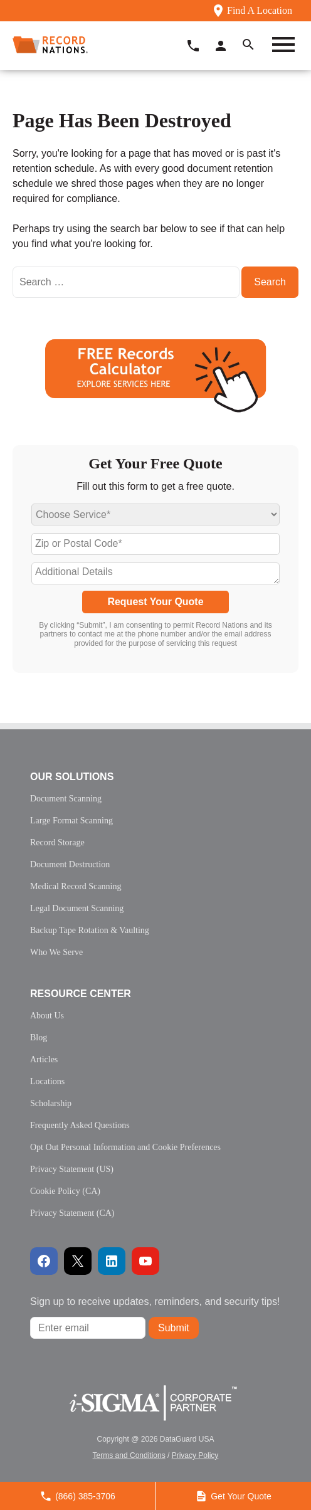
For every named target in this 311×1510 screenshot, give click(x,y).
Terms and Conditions (129, 1455)
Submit (173, 1328)
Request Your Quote (155, 601)
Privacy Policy (195, 1455)
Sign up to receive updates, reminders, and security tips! (155, 1301)
